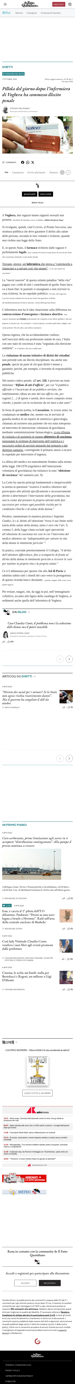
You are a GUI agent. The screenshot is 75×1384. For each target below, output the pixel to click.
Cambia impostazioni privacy (19, 1376)
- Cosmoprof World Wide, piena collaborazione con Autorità (29, 1133)
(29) (10, 642)
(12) (70, 959)
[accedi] (70, 4)
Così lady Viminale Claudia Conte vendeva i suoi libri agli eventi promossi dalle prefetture (27, 945)
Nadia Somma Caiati (20, 633)
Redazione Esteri (12, 929)
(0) (70, 898)
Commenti (9, 162)
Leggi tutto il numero (37, 1093)
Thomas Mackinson (13, 989)
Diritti (7, 67)
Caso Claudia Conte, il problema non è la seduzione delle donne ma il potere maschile (39, 625)
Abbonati (58, 4)
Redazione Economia (14, 898)
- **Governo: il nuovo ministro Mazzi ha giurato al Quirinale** (30, 1159)
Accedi (25, 1283)
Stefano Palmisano (20, 108)
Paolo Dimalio (10, 707)
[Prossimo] (69, 659)
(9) (70, 707)
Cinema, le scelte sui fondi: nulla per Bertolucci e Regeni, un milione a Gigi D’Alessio (26, 976)
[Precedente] (59, 659)
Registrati (50, 1283)
